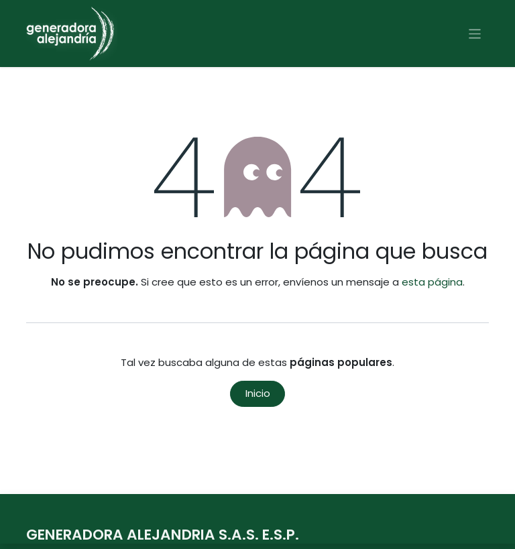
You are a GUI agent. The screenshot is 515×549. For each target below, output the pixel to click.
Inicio (257, 393)
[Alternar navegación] (475, 33)
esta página (432, 282)
